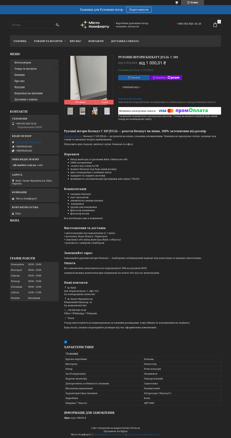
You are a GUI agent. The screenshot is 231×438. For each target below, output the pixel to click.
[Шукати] (57, 25)
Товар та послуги (25, 68)
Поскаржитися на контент (109, 434)
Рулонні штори (73, 136)
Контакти (96, 41)
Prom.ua (135, 428)
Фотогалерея (22, 62)
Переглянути (139, 10)
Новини (19, 74)
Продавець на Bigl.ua (115, 431)
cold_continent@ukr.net (28, 142)
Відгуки (19, 87)
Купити (135, 77)
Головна (20, 41)
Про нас (75, 41)
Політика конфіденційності (144, 434)
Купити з (167, 77)
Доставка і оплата (125, 41)
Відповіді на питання (28, 93)
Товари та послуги (48, 41)
